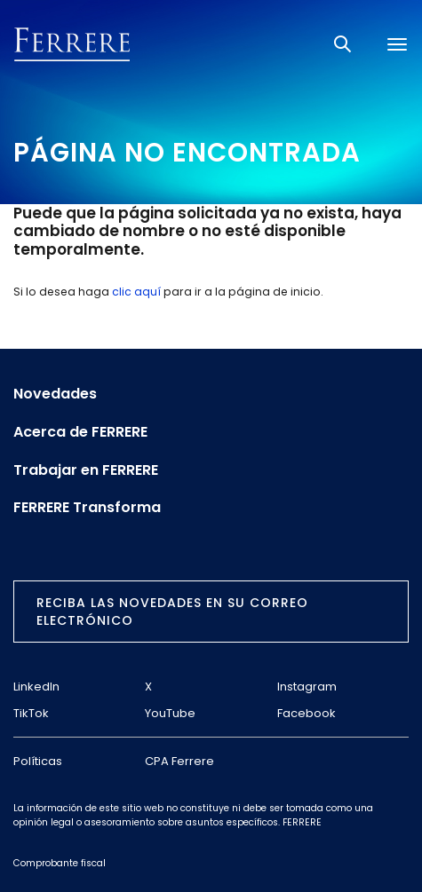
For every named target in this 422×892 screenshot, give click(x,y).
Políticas (37, 761)
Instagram (307, 686)
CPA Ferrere (179, 761)
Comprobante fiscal (59, 863)
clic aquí (136, 291)
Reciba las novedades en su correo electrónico (172, 611)
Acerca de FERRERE (80, 432)
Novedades (55, 394)
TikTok (31, 713)
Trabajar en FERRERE (85, 470)
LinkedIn (36, 686)
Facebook (306, 713)
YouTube (170, 713)
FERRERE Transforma (87, 507)
